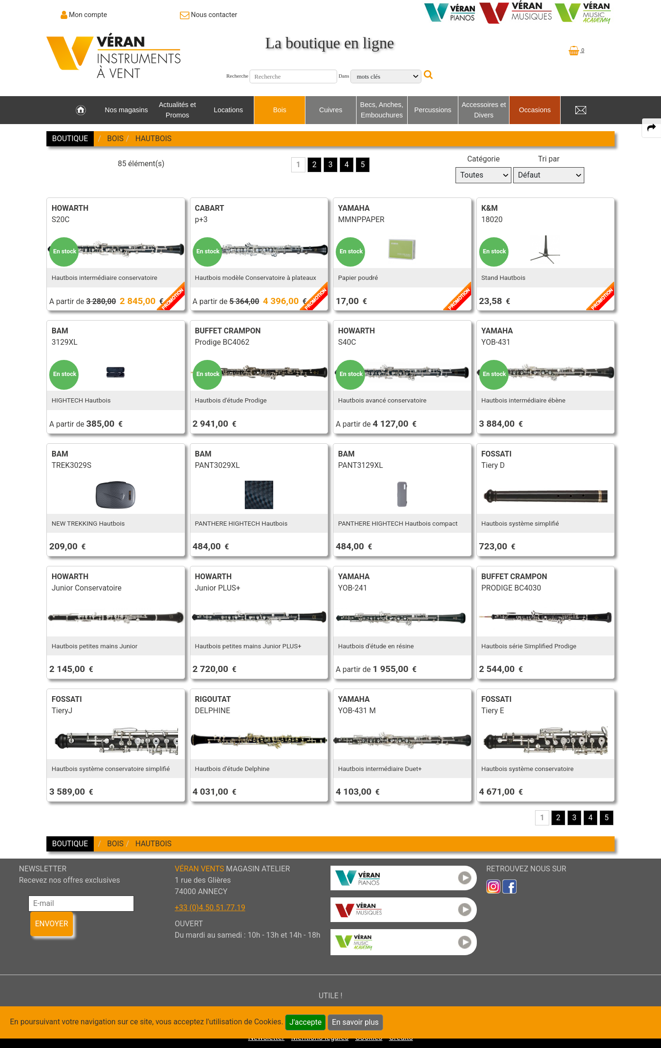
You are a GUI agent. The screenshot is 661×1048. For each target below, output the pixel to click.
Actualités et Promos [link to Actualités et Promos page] (177, 110)
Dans (344, 76)
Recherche (237, 76)
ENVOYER (51, 923)
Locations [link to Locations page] (228, 110)
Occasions (535, 110)
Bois (279, 110)
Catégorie (483, 158)
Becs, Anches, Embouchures (381, 110)
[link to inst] (493, 885)
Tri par (548, 158)
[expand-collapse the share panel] (651, 127)
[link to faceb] (509, 885)
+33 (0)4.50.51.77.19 (210, 907)
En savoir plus (355, 1022)
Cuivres (330, 110)
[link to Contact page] (208, 14)
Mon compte (88, 14)
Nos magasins (126, 110)
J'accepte (305, 1022)
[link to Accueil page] (81, 110)
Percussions (432, 110)
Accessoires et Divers (484, 110)
